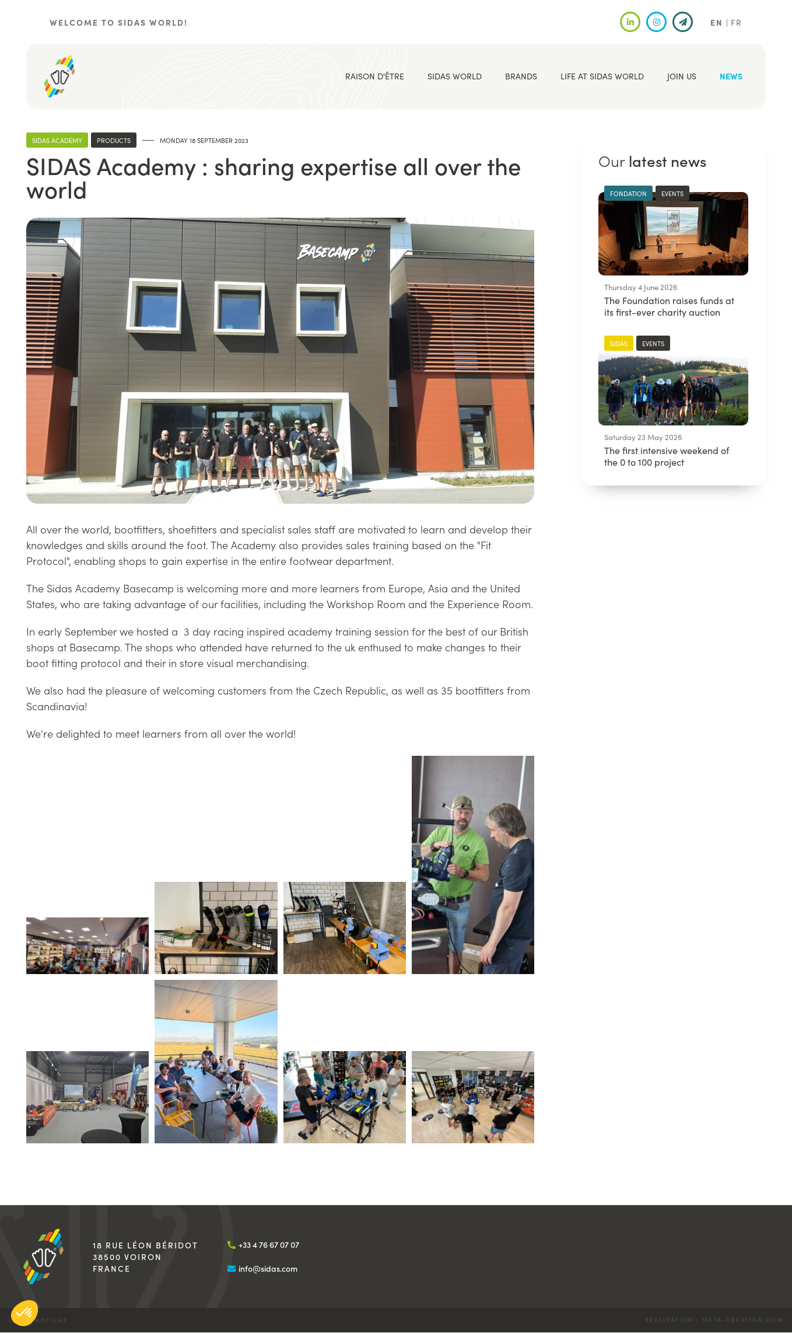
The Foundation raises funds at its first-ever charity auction (669, 305)
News (731, 76)
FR (736, 22)
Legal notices (38, 1320)
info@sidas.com (268, 1268)
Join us (681, 76)
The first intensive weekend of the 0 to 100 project (666, 455)
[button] (87, 945)
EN (716, 22)
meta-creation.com (742, 1319)
